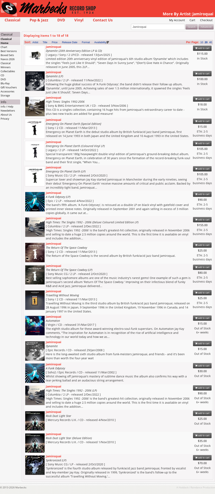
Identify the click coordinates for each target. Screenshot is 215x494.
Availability (100, 42)
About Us (6, 114)
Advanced (206, 26)
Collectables (8, 71)
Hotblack (184, 487)
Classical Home (6, 41)
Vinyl (79, 19)
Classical (12, 19)
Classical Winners (5, 65)
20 (206, 42)
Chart (4, 47)
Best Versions (9, 51)
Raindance (196, 487)
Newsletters (8, 110)
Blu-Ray (5, 83)
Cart (192, 20)
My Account (177, 20)
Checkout (206, 20)
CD (2, 75)
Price (55, 42)
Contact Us (103, 19)
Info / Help (7, 106)
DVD (61, 19)
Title (45, 42)
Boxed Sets (7, 55)
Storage (5, 95)
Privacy (5, 118)
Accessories (7, 91)
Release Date (69, 42)
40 (210, 42)
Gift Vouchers (9, 87)
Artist (35, 42)
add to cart (202, 48)
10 (201, 42)
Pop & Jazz (39, 19)
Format (86, 42)
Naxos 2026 (8, 59)
